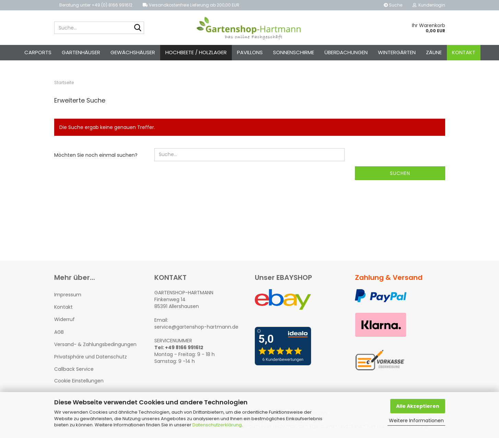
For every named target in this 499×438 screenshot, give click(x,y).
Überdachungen (346, 52)
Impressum (67, 294)
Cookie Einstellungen (79, 380)
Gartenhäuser (81, 52)
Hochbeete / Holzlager (196, 52)
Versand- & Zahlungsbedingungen (95, 344)
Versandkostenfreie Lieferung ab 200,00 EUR (191, 5)
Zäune (434, 52)
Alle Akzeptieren (417, 406)
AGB (59, 332)
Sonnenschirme (293, 52)
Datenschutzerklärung (217, 425)
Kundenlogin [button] (429, 5)
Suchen (400, 173)
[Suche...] (137, 28)
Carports (37, 52)
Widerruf (64, 319)
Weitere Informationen (416, 420)
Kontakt (463, 52)
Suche (393, 5)
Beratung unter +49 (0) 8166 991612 (95, 5)
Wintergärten (397, 52)
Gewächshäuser (132, 52)
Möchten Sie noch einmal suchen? (96, 155)
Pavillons (250, 52)
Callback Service (74, 369)
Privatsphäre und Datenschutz (90, 356)
